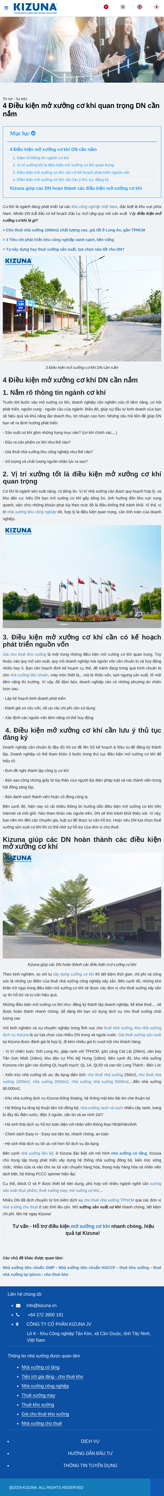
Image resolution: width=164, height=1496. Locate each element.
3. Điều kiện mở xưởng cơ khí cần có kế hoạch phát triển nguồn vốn (71, 172)
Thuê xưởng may (38, 1395)
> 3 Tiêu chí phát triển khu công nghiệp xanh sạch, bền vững (58, 239)
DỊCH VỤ (90, 1441)
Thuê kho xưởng (37, 1404)
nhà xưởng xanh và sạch (101, 1108)
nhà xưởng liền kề (37, 1153)
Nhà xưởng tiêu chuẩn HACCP (87, 1267)
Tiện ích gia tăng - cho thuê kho (52, 1376)
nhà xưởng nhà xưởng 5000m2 (100, 1081)
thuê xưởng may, (53, 1190)
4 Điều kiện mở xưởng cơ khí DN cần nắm (53, 149)
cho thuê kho (56, 1274)
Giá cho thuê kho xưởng (24, 654)
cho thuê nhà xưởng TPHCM (109, 1200)
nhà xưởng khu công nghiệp (31, 512)
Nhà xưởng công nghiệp (45, 1386)
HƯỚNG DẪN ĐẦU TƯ (90, 1453)
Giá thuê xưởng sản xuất (139, 1035)
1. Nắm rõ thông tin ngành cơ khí (41, 158)
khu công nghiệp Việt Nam (94, 206)
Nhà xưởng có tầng (40, 1367)
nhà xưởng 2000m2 (51, 1081)
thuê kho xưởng (134, 1267)
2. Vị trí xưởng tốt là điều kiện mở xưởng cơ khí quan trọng (63, 165)
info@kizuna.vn (41, 1305)
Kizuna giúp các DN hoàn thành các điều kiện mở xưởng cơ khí (76, 188)
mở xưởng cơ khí (84, 1190)
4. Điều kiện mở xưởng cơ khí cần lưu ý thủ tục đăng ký (61, 179)
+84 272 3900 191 (45, 1315)
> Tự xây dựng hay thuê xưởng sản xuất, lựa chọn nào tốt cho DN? (63, 249)
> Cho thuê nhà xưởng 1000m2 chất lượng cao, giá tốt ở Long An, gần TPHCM (74, 230)
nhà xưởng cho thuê (20, 1207)
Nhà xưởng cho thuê (41, 1423)
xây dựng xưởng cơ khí (73, 974)
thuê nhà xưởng (118, 1028)
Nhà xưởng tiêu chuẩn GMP (29, 1267)
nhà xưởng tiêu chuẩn (29, 675)
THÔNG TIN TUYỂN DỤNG (90, 1465)
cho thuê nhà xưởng (105, 1075)
